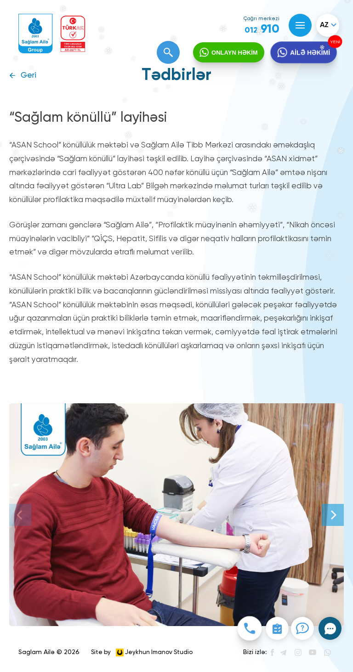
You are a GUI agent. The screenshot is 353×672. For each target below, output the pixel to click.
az (324, 25)
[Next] (333, 515)
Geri (28, 75)
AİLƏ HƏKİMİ (309, 52)
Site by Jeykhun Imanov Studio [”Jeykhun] (142, 652)
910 (262, 29)
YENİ (334, 42)
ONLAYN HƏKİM (234, 52)
